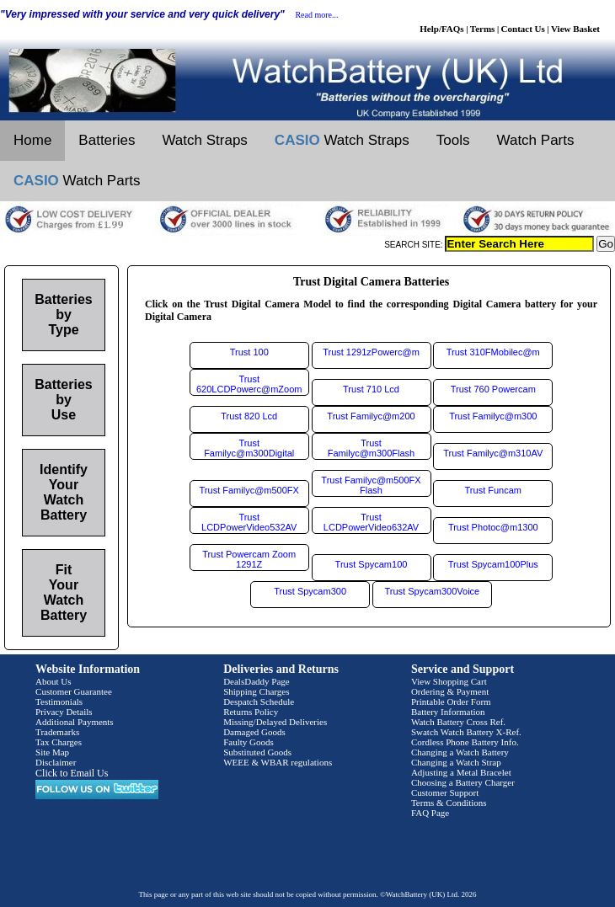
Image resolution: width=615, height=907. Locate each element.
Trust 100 (249, 352)
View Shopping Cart (449, 681)
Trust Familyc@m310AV (493, 453)
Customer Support (445, 792)
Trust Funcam (493, 490)
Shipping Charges (256, 691)
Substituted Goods (257, 752)
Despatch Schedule (258, 701)
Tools (453, 140)
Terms (482, 29)
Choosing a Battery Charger (463, 782)
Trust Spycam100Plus (493, 564)
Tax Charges (58, 742)
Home (32, 140)
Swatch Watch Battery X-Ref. (466, 732)
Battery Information (448, 712)
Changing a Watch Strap (456, 762)
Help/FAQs (441, 29)
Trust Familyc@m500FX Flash (370, 485)
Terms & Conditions (449, 803)
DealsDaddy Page (256, 681)
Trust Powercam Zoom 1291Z (249, 559)
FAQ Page (430, 813)
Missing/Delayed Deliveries (275, 722)
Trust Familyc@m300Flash (371, 448)
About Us (53, 681)
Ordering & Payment (450, 691)
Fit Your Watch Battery (63, 592)
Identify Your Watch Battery (64, 492)
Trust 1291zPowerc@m (371, 352)
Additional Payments (74, 722)
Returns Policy (250, 712)
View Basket (575, 29)
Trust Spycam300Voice (432, 591)
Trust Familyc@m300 (493, 416)
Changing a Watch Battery (460, 752)
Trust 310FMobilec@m (493, 352)
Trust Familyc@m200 (370, 416)
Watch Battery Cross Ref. (458, 722)
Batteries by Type (63, 314)
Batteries (106, 140)
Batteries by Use (63, 399)
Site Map (52, 752)
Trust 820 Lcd (249, 416)
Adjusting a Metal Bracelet (461, 772)
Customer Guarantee (73, 691)
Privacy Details (64, 712)
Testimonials (59, 701)
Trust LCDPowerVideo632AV (371, 522)
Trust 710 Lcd (371, 389)
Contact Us (523, 29)
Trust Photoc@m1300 (493, 527)
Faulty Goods (248, 742)
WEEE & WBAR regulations (277, 762)
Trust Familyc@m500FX (249, 490)
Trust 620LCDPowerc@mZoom (249, 384)
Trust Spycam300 (310, 591)
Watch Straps (204, 140)
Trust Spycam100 (371, 564)
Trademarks (57, 732)
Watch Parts (536, 140)
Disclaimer (55, 762)
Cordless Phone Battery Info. (465, 742)
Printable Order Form (451, 701)
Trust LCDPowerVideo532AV (249, 522)
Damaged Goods (254, 732)
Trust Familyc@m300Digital (249, 448)
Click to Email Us (71, 773)
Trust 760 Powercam (493, 389)
